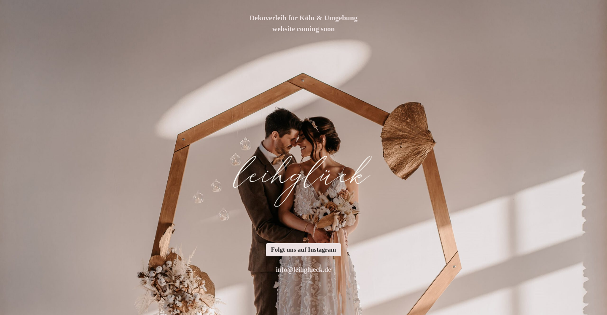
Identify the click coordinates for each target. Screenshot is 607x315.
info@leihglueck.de (303, 269)
